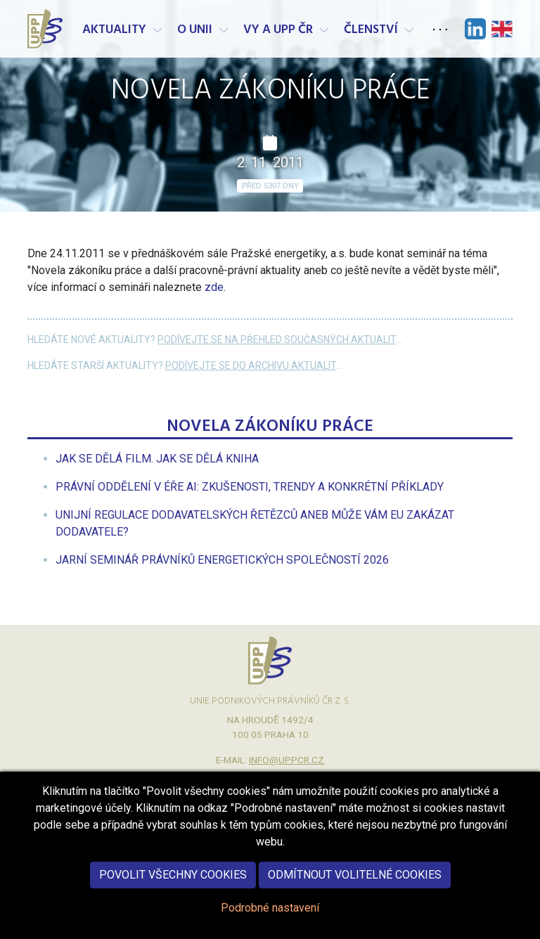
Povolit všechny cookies (173, 890)
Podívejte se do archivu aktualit (250, 365)
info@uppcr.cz (286, 759)
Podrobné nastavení (270, 923)
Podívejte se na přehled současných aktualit (277, 339)
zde (214, 287)
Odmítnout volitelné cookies (355, 890)
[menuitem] (157, 458)
